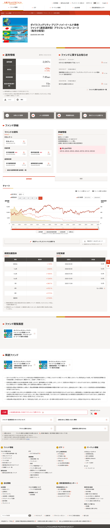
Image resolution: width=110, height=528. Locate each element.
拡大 (98, 3)
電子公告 (86, 515)
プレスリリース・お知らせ (78, 3)
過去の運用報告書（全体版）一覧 (16, 170)
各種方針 (48, 515)
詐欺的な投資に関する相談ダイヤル (47, 521)
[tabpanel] (55, 248)
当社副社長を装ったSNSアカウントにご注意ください (25, 412)
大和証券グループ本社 (7, 521)
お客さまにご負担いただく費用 (67, 420)
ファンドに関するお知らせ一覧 (98, 89)
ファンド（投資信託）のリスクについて (13, 420)
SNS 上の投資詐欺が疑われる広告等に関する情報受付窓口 (74, 521)
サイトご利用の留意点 (74, 515)
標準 (95, 3)
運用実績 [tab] (29, 179)
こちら (27, 439)
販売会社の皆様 (65, 3)
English (104, 3)
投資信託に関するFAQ (79, 428)
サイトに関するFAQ (25, 428)
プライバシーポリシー (59, 515)
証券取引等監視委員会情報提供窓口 (25, 521)
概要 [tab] (81, 179)
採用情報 (55, 3)
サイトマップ (38, 515)
